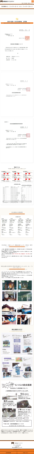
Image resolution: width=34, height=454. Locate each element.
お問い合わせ (25, 452)
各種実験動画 (8, 452)
